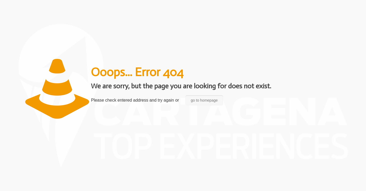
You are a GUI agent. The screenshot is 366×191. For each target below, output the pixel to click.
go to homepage (204, 100)
